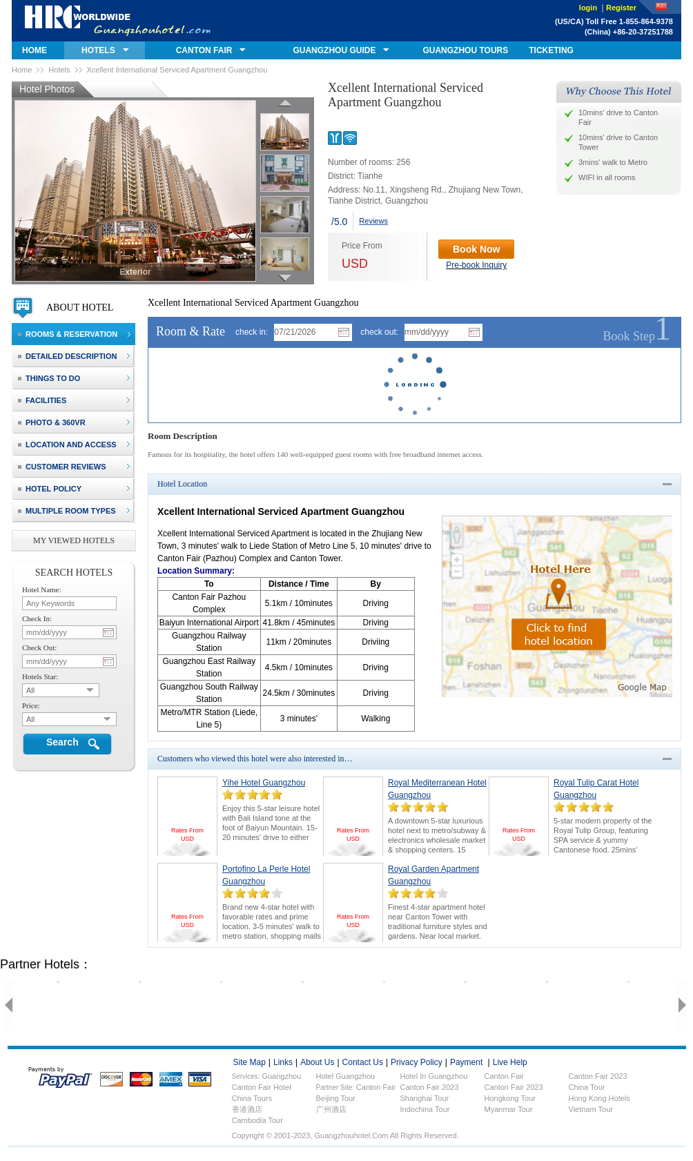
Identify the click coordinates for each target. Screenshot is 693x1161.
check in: (251, 332)
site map (249, 1062)
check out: (379, 332)
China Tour (587, 1087)
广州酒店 (331, 1109)
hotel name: (41, 589)
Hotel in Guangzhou (434, 1076)
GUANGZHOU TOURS (465, 50)
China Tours (252, 1098)
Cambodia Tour (257, 1120)
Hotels (59, 70)
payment (466, 1062)
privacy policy (416, 1062)
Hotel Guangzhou (345, 1076)
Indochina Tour (425, 1109)
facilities (42, 400)
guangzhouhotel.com (118, 21)
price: (31, 705)
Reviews (373, 221)
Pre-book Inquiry (476, 265)
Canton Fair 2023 (429, 1087)
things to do (49, 378)
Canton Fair (376, 1087)
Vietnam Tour (591, 1109)
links (283, 1062)
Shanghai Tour (424, 1098)
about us (317, 1062)
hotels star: (40, 676)
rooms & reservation (67, 334)
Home (22, 70)
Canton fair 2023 (598, 1076)
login (589, 7)
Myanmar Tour (509, 1109)
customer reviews (62, 466)
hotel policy (49, 489)
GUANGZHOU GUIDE (334, 50)
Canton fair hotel (261, 1087)
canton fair (204, 50)
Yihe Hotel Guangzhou (263, 783)
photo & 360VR (52, 422)
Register (621, 7)
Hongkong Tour (510, 1098)
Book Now (476, 249)
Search (62, 742)
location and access (67, 444)
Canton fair (504, 1076)
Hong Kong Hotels (599, 1098)
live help (510, 1062)
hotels (98, 50)
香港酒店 (247, 1109)
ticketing (551, 50)
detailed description (67, 356)
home (34, 50)
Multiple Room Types (67, 511)
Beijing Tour (335, 1098)
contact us (362, 1062)
